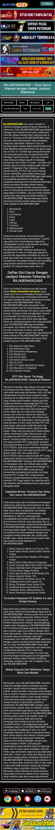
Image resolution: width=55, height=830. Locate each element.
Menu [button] (48, 3)
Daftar (48, 109)
